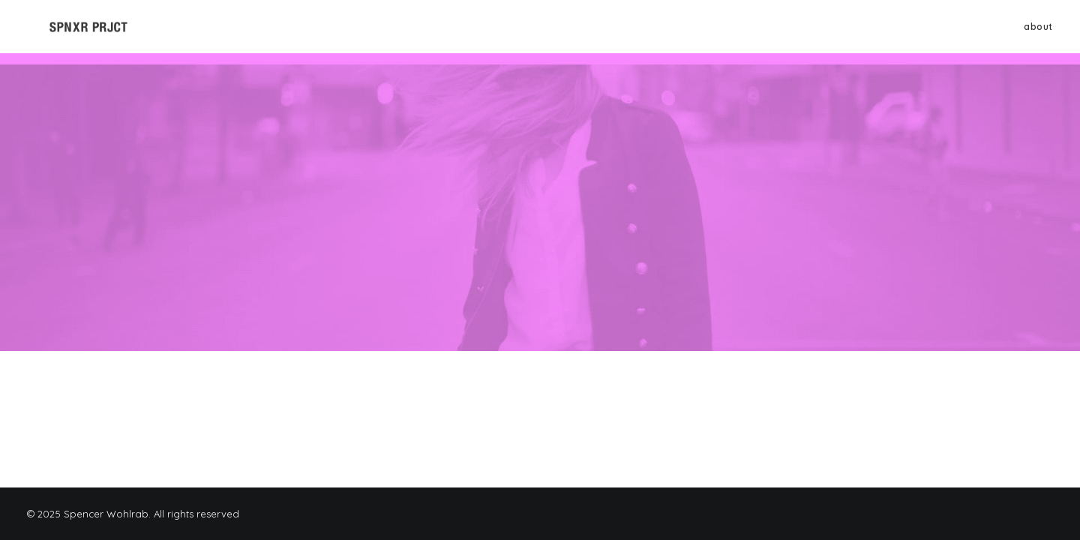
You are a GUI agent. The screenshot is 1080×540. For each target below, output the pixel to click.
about (1038, 32)
